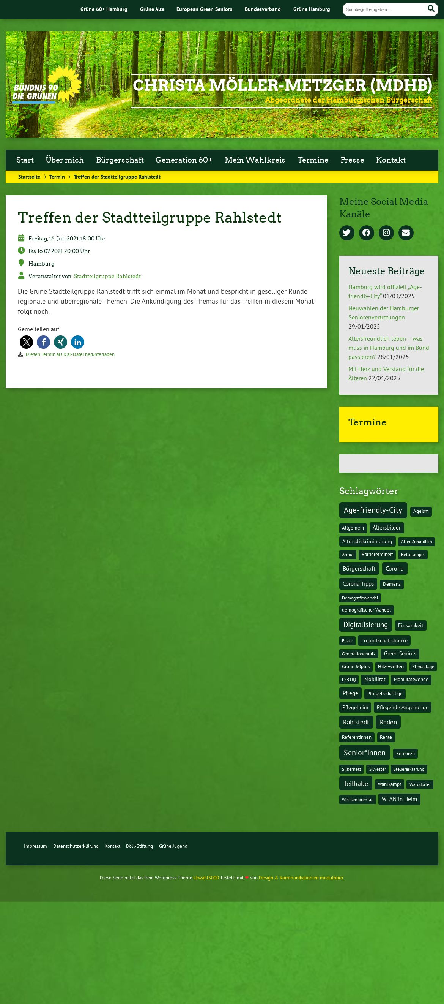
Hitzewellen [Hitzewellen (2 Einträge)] (391, 666)
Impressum (35, 846)
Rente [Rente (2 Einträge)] (386, 737)
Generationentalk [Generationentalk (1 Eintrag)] (359, 653)
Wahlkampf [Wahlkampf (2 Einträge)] (389, 784)
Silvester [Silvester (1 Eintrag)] (377, 769)
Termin (57, 176)
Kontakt (391, 159)
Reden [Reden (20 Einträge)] (388, 722)
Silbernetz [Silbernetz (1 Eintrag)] (351, 769)
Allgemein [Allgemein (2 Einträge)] (353, 528)
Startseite (29, 176)
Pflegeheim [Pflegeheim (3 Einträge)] (355, 707)
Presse (352, 159)
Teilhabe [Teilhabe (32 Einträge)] (355, 783)
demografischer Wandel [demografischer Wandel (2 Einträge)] (366, 610)
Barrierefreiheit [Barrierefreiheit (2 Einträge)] (377, 554)
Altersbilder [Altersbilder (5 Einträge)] (387, 527)
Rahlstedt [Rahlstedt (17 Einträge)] (356, 722)
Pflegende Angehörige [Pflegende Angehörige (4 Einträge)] (402, 707)
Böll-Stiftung (139, 846)
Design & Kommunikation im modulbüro (301, 877)
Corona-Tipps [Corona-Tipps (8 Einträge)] (358, 583)
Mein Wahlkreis (255, 159)
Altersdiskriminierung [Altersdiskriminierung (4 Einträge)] (367, 541)
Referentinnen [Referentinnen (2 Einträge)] (357, 737)
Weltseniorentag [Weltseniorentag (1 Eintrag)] (357, 799)
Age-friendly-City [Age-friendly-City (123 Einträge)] (373, 509)
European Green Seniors (204, 9)
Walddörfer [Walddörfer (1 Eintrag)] (420, 784)
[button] (26, 342)
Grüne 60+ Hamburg (104, 9)
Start (25, 159)
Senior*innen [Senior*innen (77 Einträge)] (365, 752)
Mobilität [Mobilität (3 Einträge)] (375, 679)
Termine (313, 159)
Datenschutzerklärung (76, 846)
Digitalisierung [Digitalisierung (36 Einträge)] (365, 624)
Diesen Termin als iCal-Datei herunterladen (70, 354)
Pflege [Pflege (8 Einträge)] (350, 693)
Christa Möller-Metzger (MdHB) (282, 85)
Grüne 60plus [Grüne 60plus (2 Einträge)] (356, 666)
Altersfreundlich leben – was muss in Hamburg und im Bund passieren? (388, 347)
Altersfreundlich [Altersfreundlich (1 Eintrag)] (416, 541)
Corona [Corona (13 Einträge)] (395, 568)
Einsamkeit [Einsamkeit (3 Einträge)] (411, 625)
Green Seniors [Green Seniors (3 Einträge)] (400, 653)
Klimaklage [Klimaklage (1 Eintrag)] (423, 666)
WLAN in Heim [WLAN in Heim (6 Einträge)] (399, 799)
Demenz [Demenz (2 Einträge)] (392, 584)
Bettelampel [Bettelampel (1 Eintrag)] (413, 554)
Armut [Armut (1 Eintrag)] (348, 554)
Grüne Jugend (173, 846)
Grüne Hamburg (311, 9)
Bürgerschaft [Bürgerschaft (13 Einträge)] (359, 568)
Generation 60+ (184, 159)
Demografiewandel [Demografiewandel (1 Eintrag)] (360, 598)
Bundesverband (263, 9)
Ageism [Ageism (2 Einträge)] (421, 511)
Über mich (65, 159)
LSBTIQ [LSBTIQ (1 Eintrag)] (349, 679)
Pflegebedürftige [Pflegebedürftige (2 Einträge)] (385, 693)
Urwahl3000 (206, 877)
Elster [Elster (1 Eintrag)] (347, 641)
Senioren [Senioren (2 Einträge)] (405, 753)
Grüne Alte (152, 9)
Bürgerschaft (120, 159)
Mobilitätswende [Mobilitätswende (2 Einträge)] (411, 679)
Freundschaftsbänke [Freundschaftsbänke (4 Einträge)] (384, 640)
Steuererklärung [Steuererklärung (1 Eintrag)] (409, 769)
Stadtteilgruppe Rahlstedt (107, 276)
